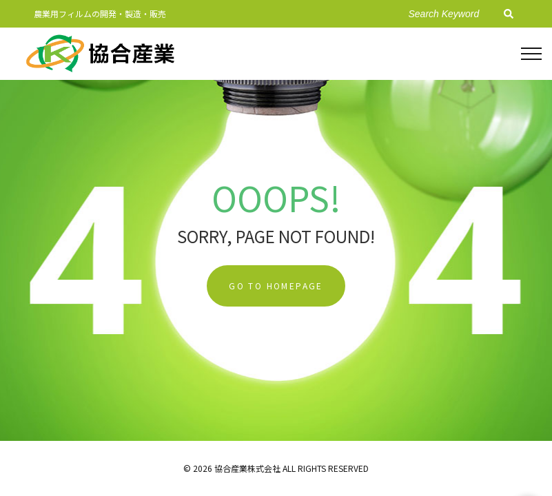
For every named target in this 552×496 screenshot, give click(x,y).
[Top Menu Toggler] (531, 53)
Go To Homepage (276, 285)
